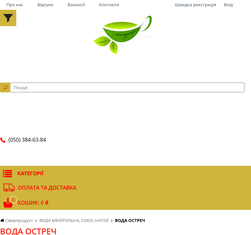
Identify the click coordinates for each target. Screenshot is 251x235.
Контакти (109, 5)
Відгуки (45, 5)
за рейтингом (95, 27)
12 (181, 27)
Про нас (15, 5)
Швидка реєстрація (195, 5)
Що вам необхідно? (63, 85)
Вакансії (76, 5)
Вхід (228, 5)
